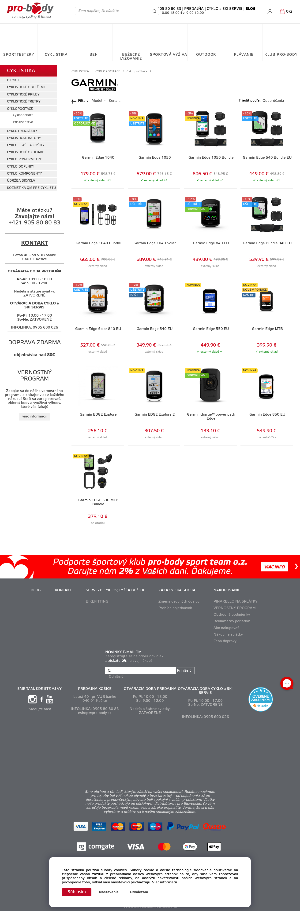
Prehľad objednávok (175, 608)
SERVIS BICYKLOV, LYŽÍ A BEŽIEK (115, 590)
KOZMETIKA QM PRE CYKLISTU (31, 188)
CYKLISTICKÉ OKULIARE (25, 152)
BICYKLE (13, 80)
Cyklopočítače (23, 115)
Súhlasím (77, 892)
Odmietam (139, 892)
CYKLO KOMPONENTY (24, 173)
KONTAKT (63, 590)
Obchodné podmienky (232, 614)
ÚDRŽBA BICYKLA (21, 180)
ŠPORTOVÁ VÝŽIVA (168, 54)
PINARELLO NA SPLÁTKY (236, 601)
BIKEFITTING (97, 601)
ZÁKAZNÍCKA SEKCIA (176, 590)
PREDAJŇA (194, 9)
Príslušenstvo (23, 122)
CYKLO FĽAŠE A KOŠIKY (26, 145)
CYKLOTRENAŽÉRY (22, 131)
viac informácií (34, 416)
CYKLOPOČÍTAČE (20, 108)
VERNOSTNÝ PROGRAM (235, 608)
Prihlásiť (184, 670)
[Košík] (285, 11)
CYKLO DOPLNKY (20, 166)
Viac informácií (164, 882)
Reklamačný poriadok (232, 621)
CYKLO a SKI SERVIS (224, 9)
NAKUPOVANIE (227, 590)
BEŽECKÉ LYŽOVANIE (131, 56)
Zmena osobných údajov (178, 601)
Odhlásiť (116, 676)
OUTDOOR (206, 54)
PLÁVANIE (244, 54)
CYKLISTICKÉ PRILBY (23, 94)
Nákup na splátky (228, 634)
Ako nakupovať (226, 628)
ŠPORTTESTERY (18, 54)
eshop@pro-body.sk (94, 713)
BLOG (36, 590)
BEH (94, 54)
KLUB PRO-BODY (281, 54)
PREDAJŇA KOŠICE (95, 689)
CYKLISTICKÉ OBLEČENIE (26, 87)
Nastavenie (109, 892)
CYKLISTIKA (56, 54)
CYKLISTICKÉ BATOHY (24, 138)
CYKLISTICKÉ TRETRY (24, 101)
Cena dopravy (225, 641)
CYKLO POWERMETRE (24, 159)
